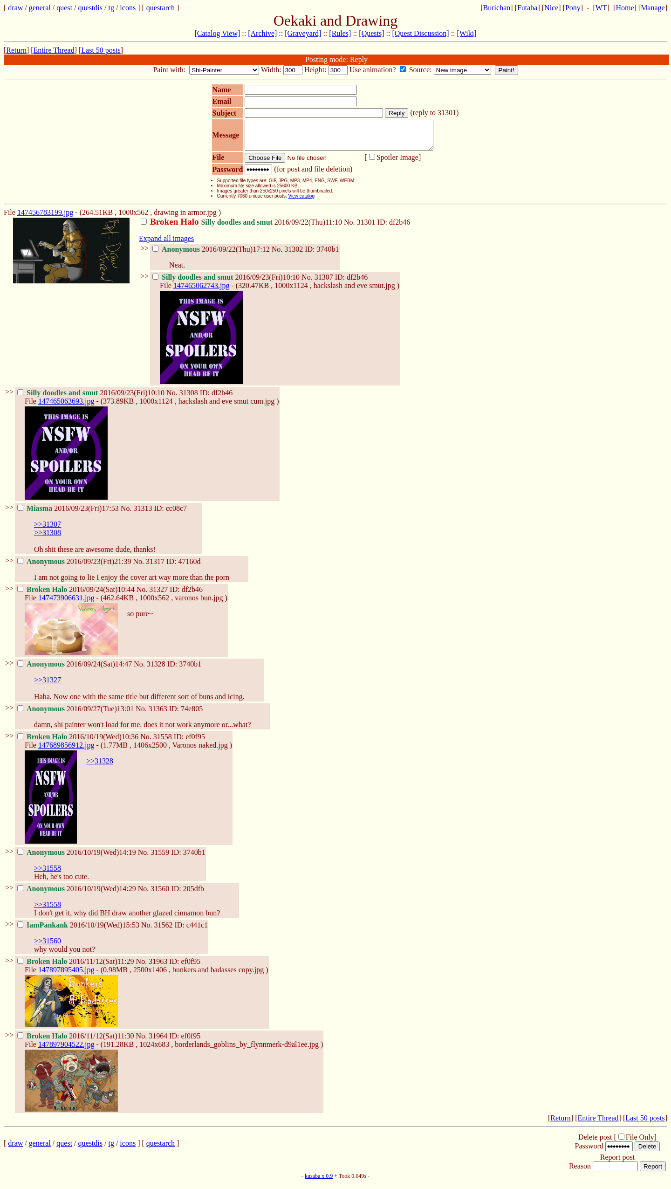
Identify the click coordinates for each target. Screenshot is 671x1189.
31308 (188, 398)
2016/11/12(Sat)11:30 (76, 1041)
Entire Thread (54, 50)
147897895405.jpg (66, 975)
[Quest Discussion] (420, 33)
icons (128, 8)
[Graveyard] (303, 33)
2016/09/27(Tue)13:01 (76, 714)
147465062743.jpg (201, 291)
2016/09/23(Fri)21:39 (75, 567)
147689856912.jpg (66, 751)
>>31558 (47, 874)
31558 (162, 742)
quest (64, 8)
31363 (158, 714)
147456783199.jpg (45, 218)
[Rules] (340, 33)
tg (111, 8)
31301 (366, 228)
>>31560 (47, 946)
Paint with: (170, 70)
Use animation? (373, 70)
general (40, 8)
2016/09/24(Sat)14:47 (75, 670)
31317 (155, 567)
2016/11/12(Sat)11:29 (76, 967)
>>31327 (47, 685)
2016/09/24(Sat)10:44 (77, 595)
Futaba (527, 8)
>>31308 (47, 538)
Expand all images (166, 244)
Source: (421, 70)
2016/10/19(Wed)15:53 (79, 931)
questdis (90, 8)
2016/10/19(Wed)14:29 (77, 894)
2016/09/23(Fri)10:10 (226, 283)
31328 (156, 670)
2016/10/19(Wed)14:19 (77, 858)
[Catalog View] (217, 33)
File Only (640, 1143)
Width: (272, 70)
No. (350, 228)
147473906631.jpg (66, 603)
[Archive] (262, 33)
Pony (573, 8)
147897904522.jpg (66, 1050)
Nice (551, 8)
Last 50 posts (100, 50)
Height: (316, 70)
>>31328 (99, 766)
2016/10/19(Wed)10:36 (78, 742)
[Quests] (371, 33)
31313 (142, 514)
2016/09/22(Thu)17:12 (212, 255)
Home (625, 8)
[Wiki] (467, 33)
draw (15, 8)
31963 (158, 967)
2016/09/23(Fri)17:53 (69, 514)
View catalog (301, 201)
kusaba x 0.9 (319, 1181)
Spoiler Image (397, 163)
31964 (158, 1041)
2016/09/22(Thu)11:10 (242, 228)
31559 (160, 858)
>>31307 (47, 530)
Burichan (497, 8)
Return (16, 50)
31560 (160, 894)
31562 (163, 931)
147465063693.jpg (66, 407)
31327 (158, 595)
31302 (293, 255)
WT (601, 8)
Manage (653, 8)
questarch (160, 8)
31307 (324, 283)
